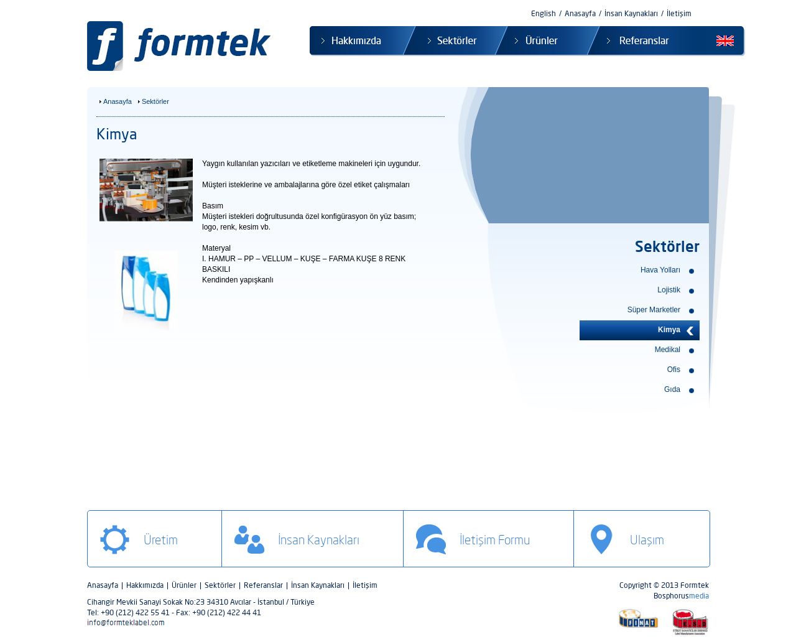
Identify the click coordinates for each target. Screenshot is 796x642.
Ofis (673, 369)
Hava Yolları (660, 270)
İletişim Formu (495, 539)
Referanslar (632, 41)
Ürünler (540, 41)
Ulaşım (647, 539)
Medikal (667, 349)
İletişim (679, 13)
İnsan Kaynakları (631, 13)
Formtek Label (182, 46)
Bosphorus (681, 595)
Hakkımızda (357, 41)
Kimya (669, 329)
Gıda (672, 389)
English (543, 13)
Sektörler (449, 41)
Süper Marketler (653, 309)
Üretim (161, 539)
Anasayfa (580, 13)
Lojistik (668, 290)
